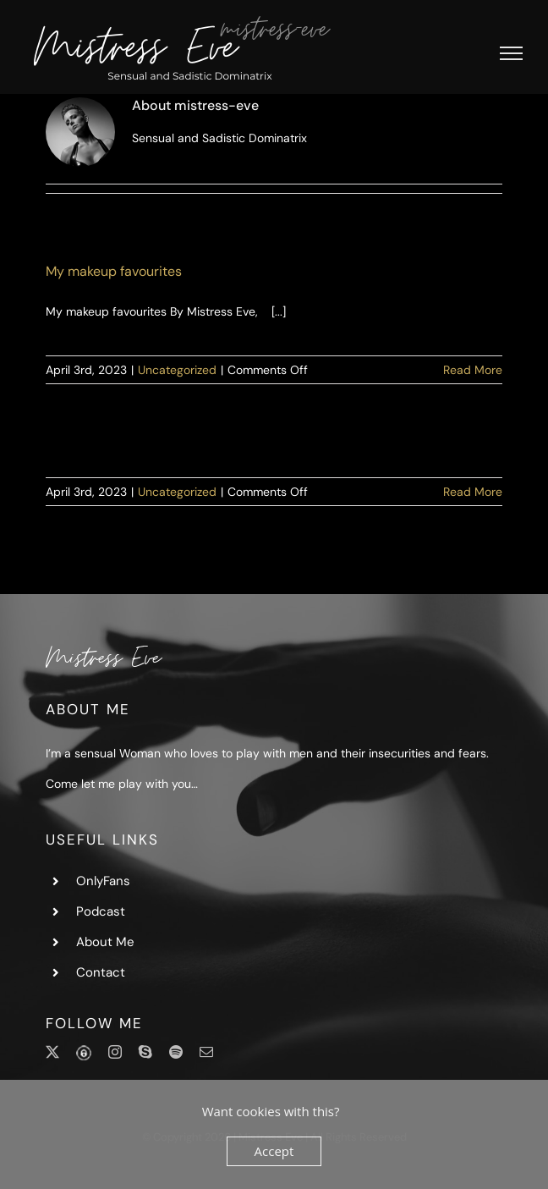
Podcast (100, 911)
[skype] (145, 1052)
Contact (100, 972)
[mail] (206, 1052)
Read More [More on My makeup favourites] (472, 369)
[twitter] (52, 1052)
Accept (274, 1150)
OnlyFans (103, 880)
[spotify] (176, 1052)
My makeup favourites (114, 271)
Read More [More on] (472, 491)
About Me (105, 941)
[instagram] (115, 1052)
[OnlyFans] (83, 1053)
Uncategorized (177, 369)
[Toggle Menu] (511, 53)
